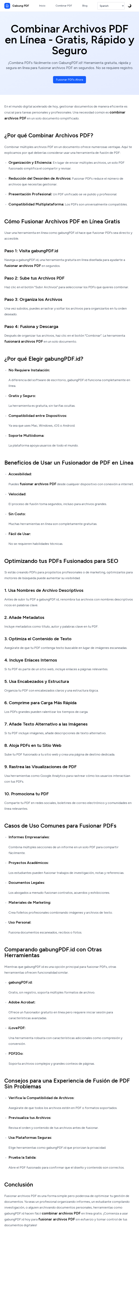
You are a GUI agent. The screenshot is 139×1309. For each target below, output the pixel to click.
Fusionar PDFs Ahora (69, 79)
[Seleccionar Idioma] (111, 6)
